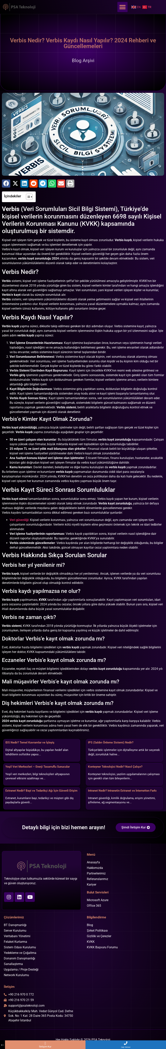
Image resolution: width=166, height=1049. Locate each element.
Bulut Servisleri (98, 892)
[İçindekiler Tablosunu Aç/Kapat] (27, 197)
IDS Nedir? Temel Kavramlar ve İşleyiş (29, 742)
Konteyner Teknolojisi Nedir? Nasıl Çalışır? (115, 766)
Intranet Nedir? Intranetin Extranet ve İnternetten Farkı (122, 790)
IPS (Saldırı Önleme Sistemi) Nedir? (110, 742)
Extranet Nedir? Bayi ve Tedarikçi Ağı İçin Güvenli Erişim (41, 790)
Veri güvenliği (19, 520)
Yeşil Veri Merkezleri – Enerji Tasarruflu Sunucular (37, 766)
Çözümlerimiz (14, 917)
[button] (122, 7)
